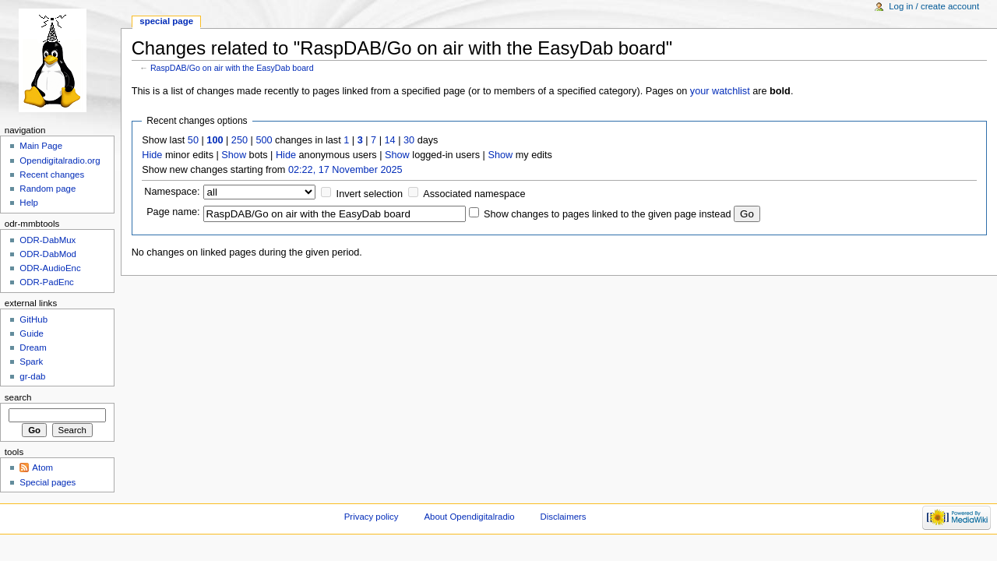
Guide (31, 333)
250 (239, 140)
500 (263, 140)
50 (193, 140)
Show (233, 155)
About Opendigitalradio (469, 516)
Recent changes (51, 174)
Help (28, 202)
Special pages (47, 482)
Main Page (40, 145)
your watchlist (720, 91)
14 (390, 140)
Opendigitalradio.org (59, 160)
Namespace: (171, 191)
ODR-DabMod (47, 254)
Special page (166, 21)
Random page (47, 188)
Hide (152, 155)
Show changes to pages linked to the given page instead (607, 214)
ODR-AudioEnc (49, 268)
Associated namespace (474, 194)
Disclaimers (564, 516)
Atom (42, 467)
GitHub (33, 319)
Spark (31, 361)
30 (408, 140)
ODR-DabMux (47, 240)
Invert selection (369, 194)
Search (18, 397)
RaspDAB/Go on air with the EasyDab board (232, 67)
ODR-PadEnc (46, 282)
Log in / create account (934, 6)
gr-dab (32, 376)
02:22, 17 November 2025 (345, 169)
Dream (32, 347)
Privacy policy (371, 516)
